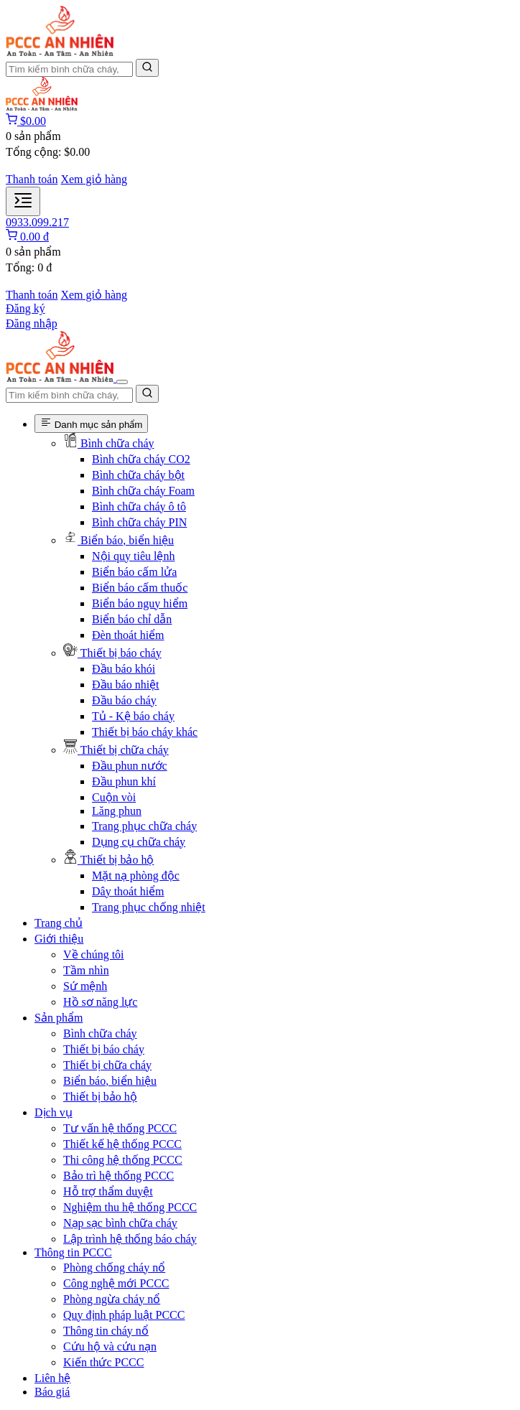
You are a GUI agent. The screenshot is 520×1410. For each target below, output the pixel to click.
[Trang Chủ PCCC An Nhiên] (59, 52)
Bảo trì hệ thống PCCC (118, 1175)
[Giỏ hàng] (26, 121)
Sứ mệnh (85, 986)
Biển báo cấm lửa (134, 572)
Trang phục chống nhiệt (148, 907)
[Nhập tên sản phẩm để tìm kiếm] (69, 69)
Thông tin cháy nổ (106, 1331)
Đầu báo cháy (124, 700)
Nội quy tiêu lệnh (133, 556)
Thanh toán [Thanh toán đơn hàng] (31, 179)
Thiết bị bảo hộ (100, 1097)
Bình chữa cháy (100, 1033)
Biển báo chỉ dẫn (132, 619)
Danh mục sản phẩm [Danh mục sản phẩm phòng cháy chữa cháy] (91, 423)
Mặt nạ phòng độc (136, 875)
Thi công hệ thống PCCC (122, 1160)
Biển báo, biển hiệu (110, 1081)
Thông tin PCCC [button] (73, 1252)
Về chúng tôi (93, 954)
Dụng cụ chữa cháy (138, 842)
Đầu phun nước (129, 766)
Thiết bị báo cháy (103, 1049)
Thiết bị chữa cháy (107, 1065)
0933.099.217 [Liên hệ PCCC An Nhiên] (37, 222)
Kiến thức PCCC (103, 1362)
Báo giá (52, 1392)
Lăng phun (116, 811)
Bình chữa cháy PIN (139, 522)
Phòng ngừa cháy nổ (111, 1299)
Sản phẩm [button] (58, 1018)
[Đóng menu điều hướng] (122, 382)
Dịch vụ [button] (53, 1112)
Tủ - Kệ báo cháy (133, 716)
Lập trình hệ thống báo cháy (130, 1239)
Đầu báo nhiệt (125, 684)
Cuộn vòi (114, 797)
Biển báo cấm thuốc (139, 588)
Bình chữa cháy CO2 (141, 459)
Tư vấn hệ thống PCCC (120, 1128)
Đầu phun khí (124, 781)
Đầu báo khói (123, 669)
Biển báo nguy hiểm (139, 603)
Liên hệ (52, 1378)
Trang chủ (58, 923)
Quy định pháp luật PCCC (124, 1315)
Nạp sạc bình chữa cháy (120, 1223)
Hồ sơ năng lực (100, 1002)
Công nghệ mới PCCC (116, 1283)
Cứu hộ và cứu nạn (110, 1346)
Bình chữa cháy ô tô (139, 506)
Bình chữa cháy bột (138, 475)
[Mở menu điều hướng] (23, 201)
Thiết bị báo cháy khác (145, 732)
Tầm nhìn (86, 970)
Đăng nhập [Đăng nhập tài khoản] (31, 323)
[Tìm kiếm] (147, 68)
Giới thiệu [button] (58, 939)
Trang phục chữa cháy (144, 826)
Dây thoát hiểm (128, 891)
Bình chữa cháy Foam (143, 491)
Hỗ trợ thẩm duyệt (108, 1191)
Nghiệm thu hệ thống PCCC (130, 1207)
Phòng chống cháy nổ (114, 1267)
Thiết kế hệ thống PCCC (122, 1144)
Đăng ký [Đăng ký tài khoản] (25, 308)
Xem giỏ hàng (93, 179)
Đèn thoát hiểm (128, 635)
